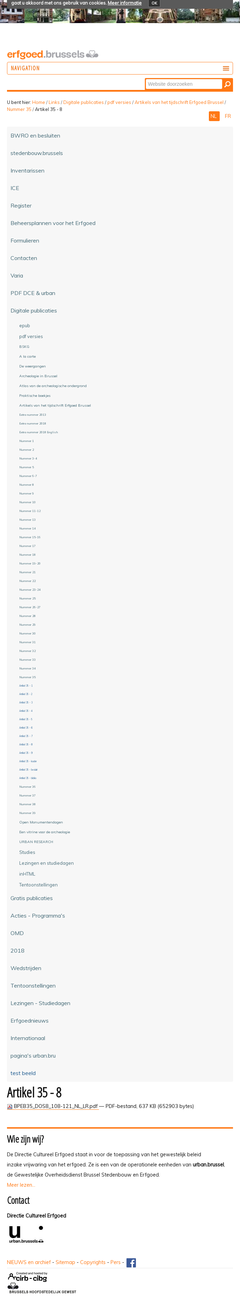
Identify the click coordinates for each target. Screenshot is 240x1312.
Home (38, 102)
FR (228, 116)
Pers (116, 1262)
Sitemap (65, 1262)
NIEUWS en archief (29, 1262)
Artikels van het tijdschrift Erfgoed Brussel (179, 102)
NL (214, 116)
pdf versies (119, 102)
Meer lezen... (21, 1185)
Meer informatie (125, 3)
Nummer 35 (19, 109)
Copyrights (93, 1262)
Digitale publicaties (83, 102)
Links (54, 102)
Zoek (145, 78)
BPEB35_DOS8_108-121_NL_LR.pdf (53, 1106)
